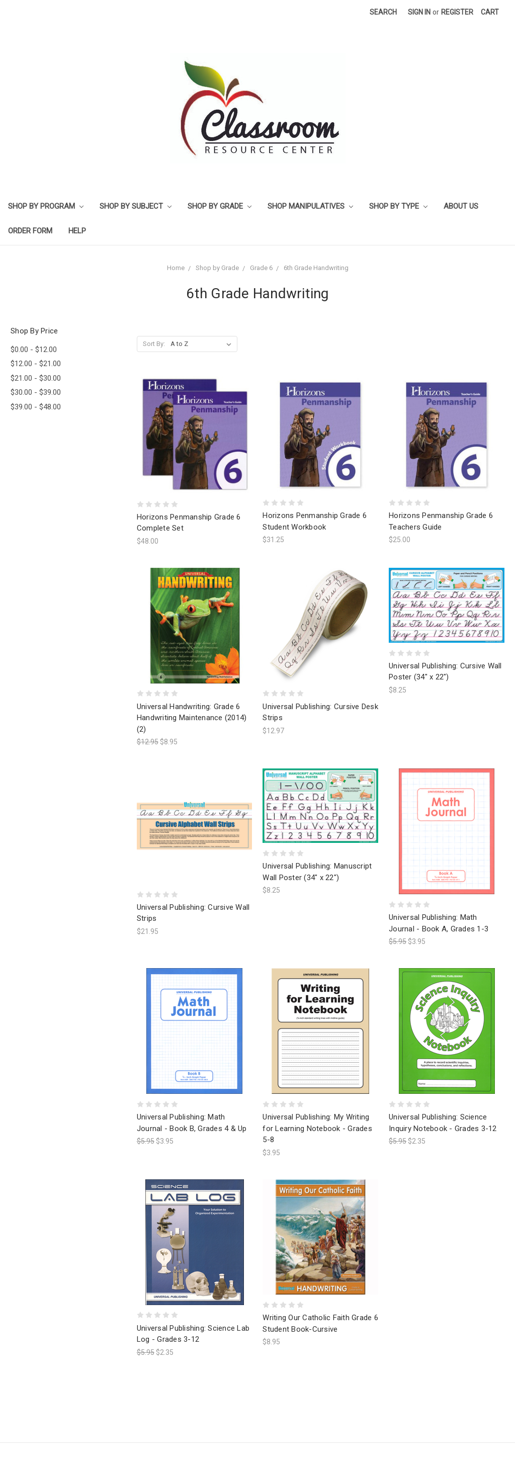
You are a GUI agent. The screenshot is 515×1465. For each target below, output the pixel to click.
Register (457, 12)
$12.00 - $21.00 (36, 363)
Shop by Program (45, 206)
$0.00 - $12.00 (34, 349)
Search (383, 12)
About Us (461, 206)
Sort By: (154, 344)
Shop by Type (398, 206)
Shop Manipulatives (310, 206)
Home (176, 268)
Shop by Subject (135, 206)
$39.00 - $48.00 (36, 406)
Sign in (419, 12)
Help (77, 230)
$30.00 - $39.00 (36, 392)
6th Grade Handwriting (316, 268)
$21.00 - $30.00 (36, 378)
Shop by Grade (219, 206)
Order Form (30, 230)
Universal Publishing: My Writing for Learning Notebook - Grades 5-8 (317, 1128)
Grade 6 (261, 268)
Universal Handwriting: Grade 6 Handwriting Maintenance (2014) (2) (192, 718)
